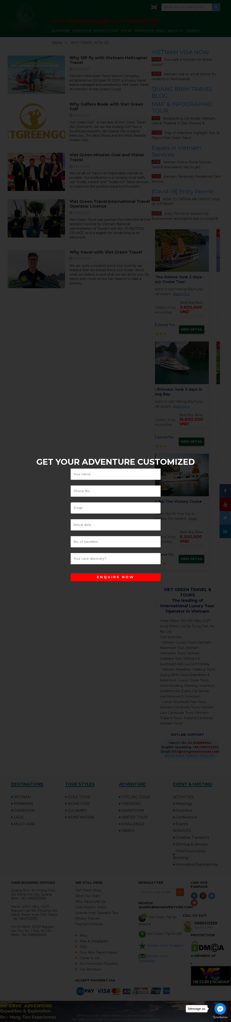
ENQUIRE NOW (115, 577)
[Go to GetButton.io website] (220, 1017)
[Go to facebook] (220, 1008)
